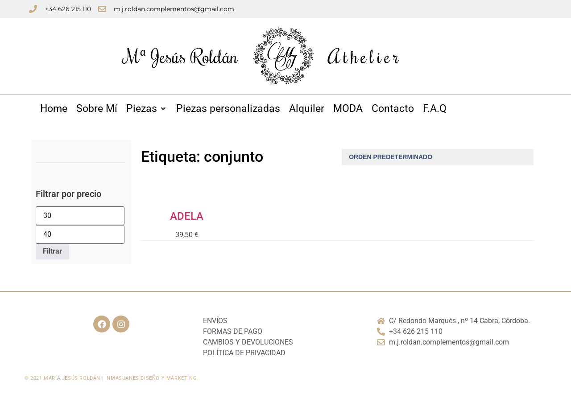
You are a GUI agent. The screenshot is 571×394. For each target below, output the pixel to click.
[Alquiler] (307, 109)
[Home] (54, 109)
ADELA (186, 216)
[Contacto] (392, 109)
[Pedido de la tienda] (438, 157)
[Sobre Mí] (97, 109)
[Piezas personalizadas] (228, 109)
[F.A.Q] (434, 109)
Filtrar (52, 251)
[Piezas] (147, 109)
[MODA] (348, 109)
